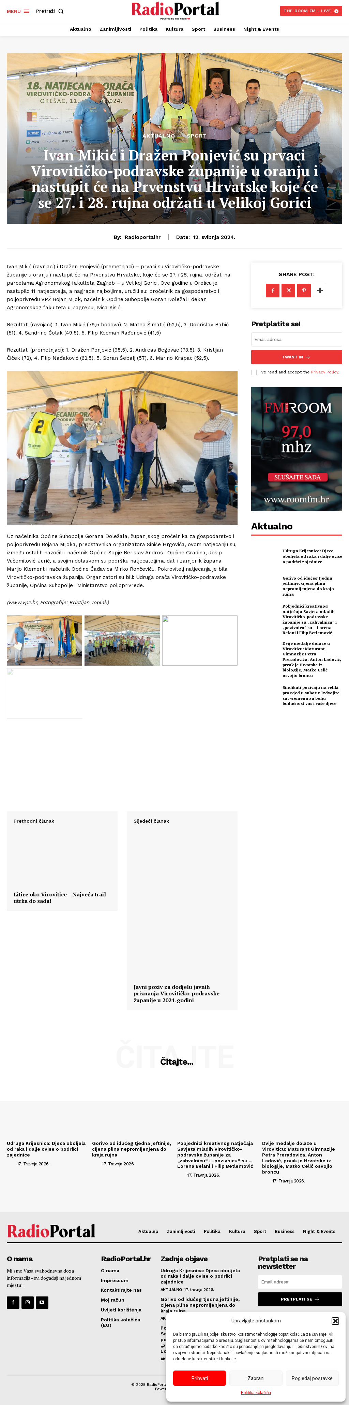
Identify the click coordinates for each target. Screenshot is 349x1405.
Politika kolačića (256, 1392)
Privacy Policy (324, 371)
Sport (197, 136)
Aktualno (158, 136)
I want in (296, 357)
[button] (335, 1321)
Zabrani (255, 1378)
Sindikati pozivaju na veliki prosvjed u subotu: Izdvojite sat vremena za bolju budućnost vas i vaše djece (311, 689)
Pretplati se (300, 1299)
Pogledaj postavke (312, 1378)
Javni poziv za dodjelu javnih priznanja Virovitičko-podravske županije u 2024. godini (176, 994)
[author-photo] (11, 1163)
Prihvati (200, 1378)
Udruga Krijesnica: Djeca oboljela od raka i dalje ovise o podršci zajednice (312, 556)
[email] (296, 339)
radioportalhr (143, 237)
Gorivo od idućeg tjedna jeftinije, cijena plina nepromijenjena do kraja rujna (308, 585)
